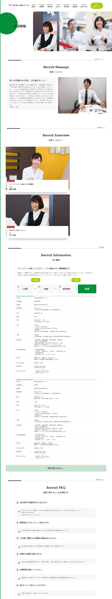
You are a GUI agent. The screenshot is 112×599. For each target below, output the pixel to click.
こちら (38, 447)
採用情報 (8, 587)
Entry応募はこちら (97, 5)
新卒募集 (35, 212)
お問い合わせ (43, 587)
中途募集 (76, 212)
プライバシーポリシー (29, 587)
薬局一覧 (16, 587)
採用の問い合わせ (56, 401)
